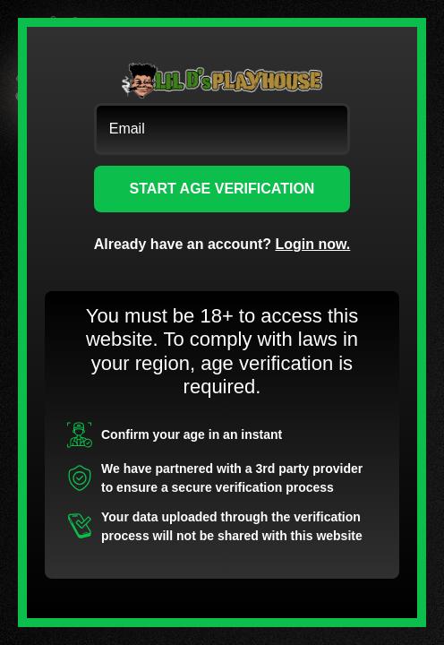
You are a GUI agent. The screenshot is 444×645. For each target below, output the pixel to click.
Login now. (312, 244)
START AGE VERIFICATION (222, 188)
